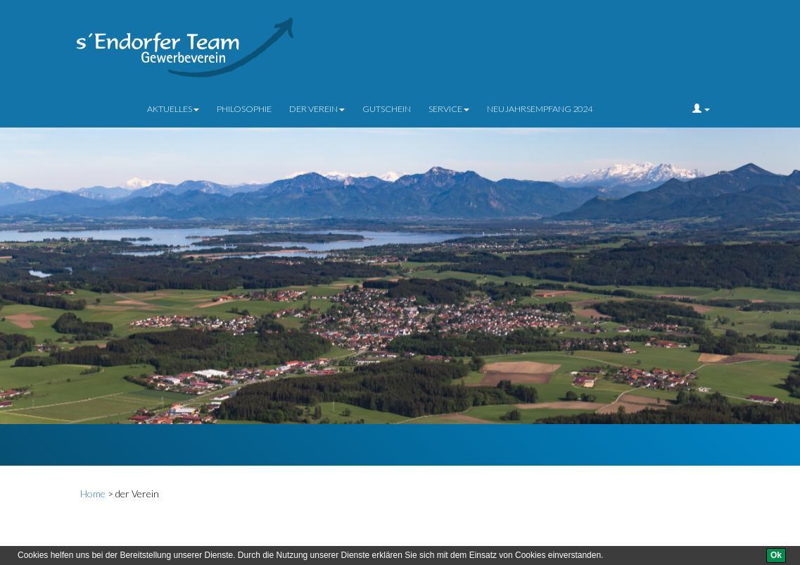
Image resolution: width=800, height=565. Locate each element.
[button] (701, 109)
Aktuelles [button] (173, 109)
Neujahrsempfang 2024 (539, 109)
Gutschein (386, 109)
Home (93, 493)
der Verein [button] (317, 109)
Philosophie (244, 109)
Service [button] (448, 109)
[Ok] (776, 555)
